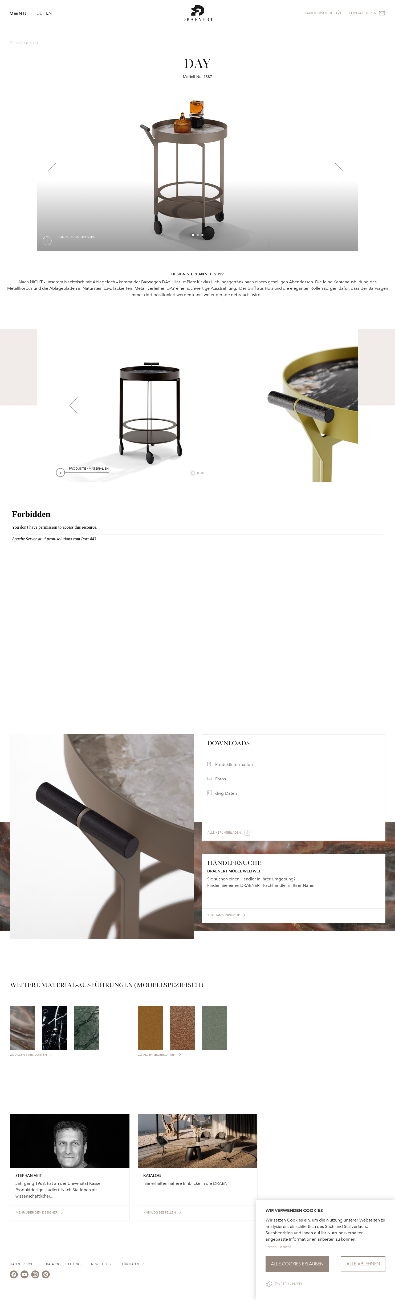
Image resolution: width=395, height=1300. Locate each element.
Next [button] (339, 171)
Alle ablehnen (363, 1263)
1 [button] (193, 235)
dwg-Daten (226, 793)
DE (39, 13)
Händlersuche (22, 1264)
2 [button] (198, 235)
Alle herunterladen (224, 832)
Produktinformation (234, 764)
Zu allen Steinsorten (28, 1055)
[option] (197, 171)
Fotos (220, 778)
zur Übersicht (27, 43)
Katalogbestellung (63, 1264)
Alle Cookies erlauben (297, 1263)
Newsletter (101, 1264)
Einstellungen (288, 1284)
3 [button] (202, 235)
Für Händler (133, 1264)
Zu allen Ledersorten (157, 1055)
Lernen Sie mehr (278, 1247)
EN (49, 13)
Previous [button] (52, 171)
